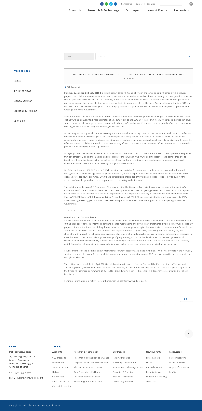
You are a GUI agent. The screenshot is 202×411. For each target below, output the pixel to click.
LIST (186, 298)
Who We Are (58, 362)
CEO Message (59, 357)
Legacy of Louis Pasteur (181, 367)
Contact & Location (62, 386)
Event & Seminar (22, 100)
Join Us (172, 372)
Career (139, 4)
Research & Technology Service (128, 367)
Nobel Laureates (177, 362)
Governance (58, 376)
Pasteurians (182, 10)
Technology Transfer (123, 381)
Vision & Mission (60, 367)
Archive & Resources (123, 376)
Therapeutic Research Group (88, 367)
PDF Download (72, 87)
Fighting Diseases (121, 357)
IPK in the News (22, 90)
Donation (151, 4)
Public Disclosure (60, 381)
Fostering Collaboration (124, 362)
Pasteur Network (177, 357)
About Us (75, 10)
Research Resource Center (87, 376)
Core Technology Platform (87, 372)
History (55, 372)
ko (188, 4)
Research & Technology (103, 10)
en (191, 4)
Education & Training (25, 110)
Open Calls (19, 120)
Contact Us (126, 4)
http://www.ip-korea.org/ (134, 281)
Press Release (21, 70)
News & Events (157, 10)
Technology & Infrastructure (88, 381)
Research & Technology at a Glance (91, 357)
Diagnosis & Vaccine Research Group (92, 362)
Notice (17, 80)
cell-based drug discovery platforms (108, 234)
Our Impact (133, 10)
